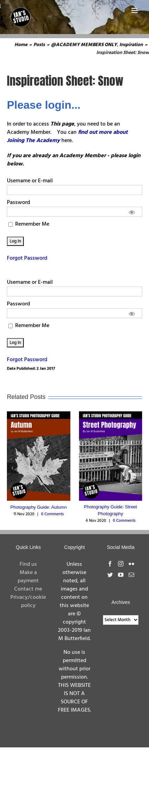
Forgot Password (27, 258)
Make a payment (28, 576)
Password (18, 202)
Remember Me (28, 224)
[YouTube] (120, 574)
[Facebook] (110, 563)
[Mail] (131, 574)
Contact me (28, 589)
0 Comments (52, 514)
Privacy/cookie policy (28, 601)
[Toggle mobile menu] (135, 10)
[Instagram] (120, 563)
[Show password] (132, 212)
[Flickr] (131, 563)
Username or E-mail (30, 180)
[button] (12, 468)
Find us (28, 564)
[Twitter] (110, 574)
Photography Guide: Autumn (38, 507)
